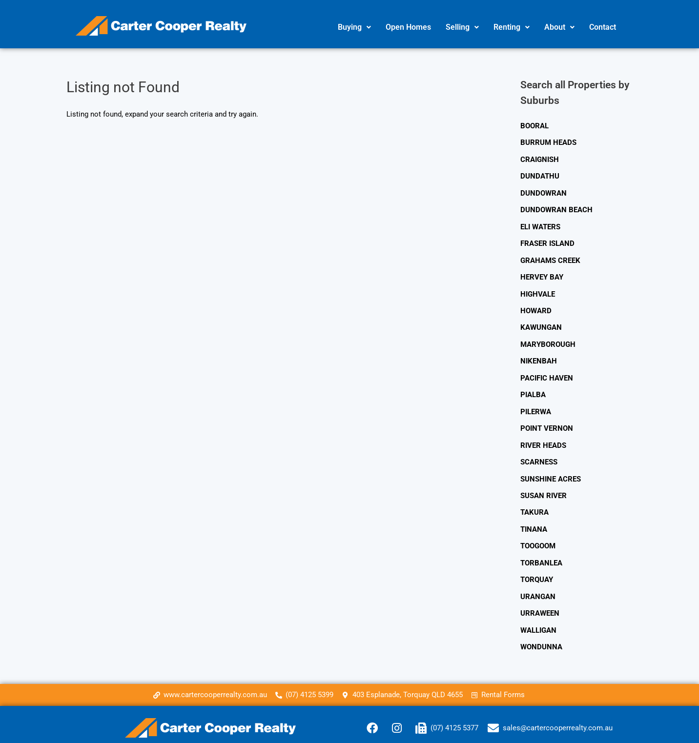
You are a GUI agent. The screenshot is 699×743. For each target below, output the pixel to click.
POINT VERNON (546, 422)
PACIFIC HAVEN (546, 372)
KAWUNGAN (541, 323)
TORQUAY (536, 570)
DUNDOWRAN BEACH (556, 208)
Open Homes (408, 27)
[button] (354, 27)
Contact (602, 27)
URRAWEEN (539, 603)
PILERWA (535, 406)
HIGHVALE (537, 290)
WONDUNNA (541, 636)
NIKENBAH (538, 356)
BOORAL (534, 125)
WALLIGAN (538, 620)
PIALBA (533, 389)
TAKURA (534, 504)
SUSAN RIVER (543, 488)
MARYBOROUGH (548, 340)
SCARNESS (538, 455)
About (559, 27)
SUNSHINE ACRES (550, 471)
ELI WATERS (540, 225)
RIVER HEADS (543, 438)
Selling (462, 27)
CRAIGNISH (539, 159)
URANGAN (537, 586)
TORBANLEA (541, 554)
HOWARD (536, 306)
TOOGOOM (537, 537)
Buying (354, 27)
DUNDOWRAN (543, 191)
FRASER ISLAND (547, 241)
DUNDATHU (539, 175)
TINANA (533, 521)
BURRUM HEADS (548, 142)
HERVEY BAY (541, 274)
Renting (511, 27)
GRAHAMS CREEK (550, 257)
